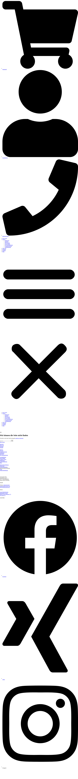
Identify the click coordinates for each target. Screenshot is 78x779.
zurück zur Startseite (19, 438)
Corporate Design (8, 246)
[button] (39, 332)
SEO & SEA (7, 242)
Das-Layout (2, 442)
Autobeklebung (8, 247)
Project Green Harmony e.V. (5, 494)
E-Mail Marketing (3, 461)
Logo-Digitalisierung (4, 492)
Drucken (6, 241)
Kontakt (4, 250)
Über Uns (4, 248)
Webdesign (7, 240)
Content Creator (3, 459)
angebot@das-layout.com (5, 486)
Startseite (2, 444)
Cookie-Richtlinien (3, 467)
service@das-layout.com (5, 487)
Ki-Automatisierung (9, 245)
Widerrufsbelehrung (4, 470)
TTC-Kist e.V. (3, 495)
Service (3, 239)
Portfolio (4, 249)
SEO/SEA (2, 454)
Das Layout (4, 238)
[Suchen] (12, 441)
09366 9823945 (6, 485)
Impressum (2, 466)
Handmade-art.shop (4, 493)
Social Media (7, 243)
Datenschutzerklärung (4, 464)
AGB (1, 469)
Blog (3, 251)
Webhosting (2, 460)
